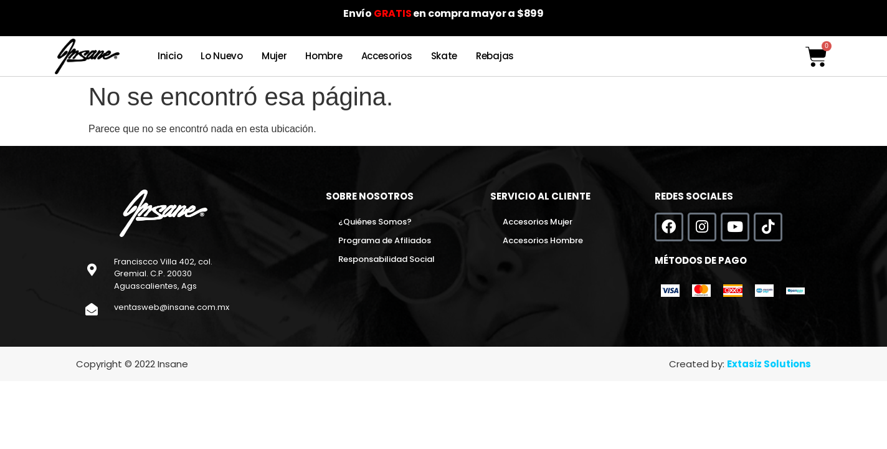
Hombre (323, 55)
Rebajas (495, 55)
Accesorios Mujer (537, 222)
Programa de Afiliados (384, 240)
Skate (444, 55)
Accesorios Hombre (543, 240)
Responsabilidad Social (386, 259)
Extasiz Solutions (769, 363)
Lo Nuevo (222, 55)
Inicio (170, 55)
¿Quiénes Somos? (375, 222)
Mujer (274, 55)
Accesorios (386, 55)
